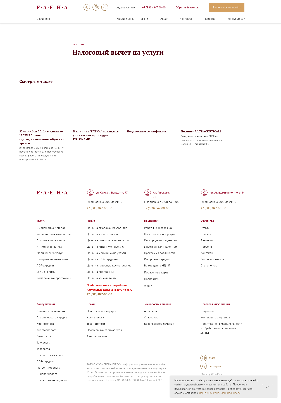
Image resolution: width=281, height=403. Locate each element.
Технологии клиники (157, 308)
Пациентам (209, 18)
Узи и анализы (46, 276)
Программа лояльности (159, 257)
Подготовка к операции (159, 238)
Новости (206, 238)
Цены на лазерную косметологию (109, 270)
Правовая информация (215, 308)
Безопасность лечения (159, 328)
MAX (212, 362)
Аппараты (150, 316)
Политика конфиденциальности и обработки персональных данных (221, 332)
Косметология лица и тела (54, 238)
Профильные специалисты (104, 334)
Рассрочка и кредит (157, 264)
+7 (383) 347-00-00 (99, 299)
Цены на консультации (101, 282)
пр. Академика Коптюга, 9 (227, 197)
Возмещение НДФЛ (157, 270)
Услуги (41, 225)
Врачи (144, 18)
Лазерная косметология (52, 264)
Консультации (236, 18)
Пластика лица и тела (51, 245)
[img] (86, 7)
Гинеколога (44, 341)
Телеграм (215, 371)
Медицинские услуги (50, 257)
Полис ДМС (151, 283)
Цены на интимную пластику (105, 251)
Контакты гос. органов (215, 322)
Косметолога (45, 328)
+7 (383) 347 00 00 (154, 7)
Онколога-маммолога (51, 359)
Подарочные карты (156, 277)
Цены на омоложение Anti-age (107, 232)
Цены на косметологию (102, 238)
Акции (164, 18)
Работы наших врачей (158, 232)
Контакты (186, 18)
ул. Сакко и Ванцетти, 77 (112, 197)
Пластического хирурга (52, 322)
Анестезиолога (46, 334)
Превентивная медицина (53, 385)
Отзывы (206, 232)
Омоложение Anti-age (51, 232)
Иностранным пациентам (160, 251)
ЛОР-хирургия (46, 270)
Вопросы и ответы (212, 264)
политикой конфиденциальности (219, 393)
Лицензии (207, 316)
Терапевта (43, 353)
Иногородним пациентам (160, 245)
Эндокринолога (47, 378)
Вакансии (207, 245)
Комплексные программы (54, 282)
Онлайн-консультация (51, 316)
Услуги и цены (125, 18)
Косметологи (95, 322)
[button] (187, 7)
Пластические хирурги (101, 316)
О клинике (43, 18)
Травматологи (96, 328)
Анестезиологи (97, 341)
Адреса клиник (125, 7)
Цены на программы (100, 276)
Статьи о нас (209, 270)
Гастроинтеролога (48, 372)
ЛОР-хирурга (45, 366)
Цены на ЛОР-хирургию (102, 264)
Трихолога (43, 347)
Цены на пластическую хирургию (108, 245)
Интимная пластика (49, 251)
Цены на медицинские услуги (106, 257)
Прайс (91, 225)
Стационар (151, 322)
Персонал (207, 251)
